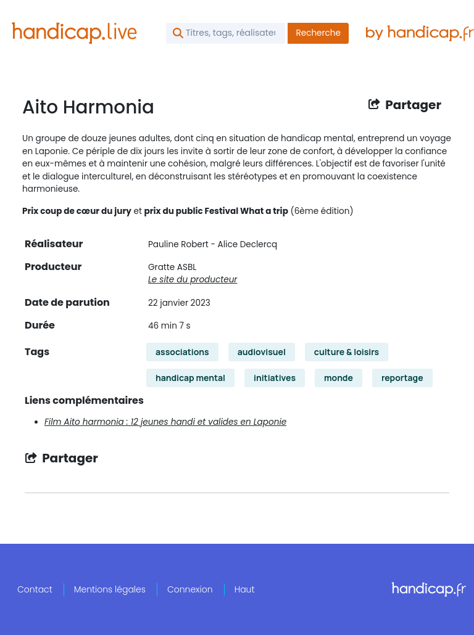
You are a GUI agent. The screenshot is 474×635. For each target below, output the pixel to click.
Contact (34, 589)
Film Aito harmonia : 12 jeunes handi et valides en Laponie (165, 422)
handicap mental (190, 377)
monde (338, 377)
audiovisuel (262, 352)
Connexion (190, 589)
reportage (402, 377)
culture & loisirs (346, 352)
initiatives (275, 377)
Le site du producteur (192, 279)
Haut (245, 589)
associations (182, 352)
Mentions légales (110, 589)
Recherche (318, 33)
